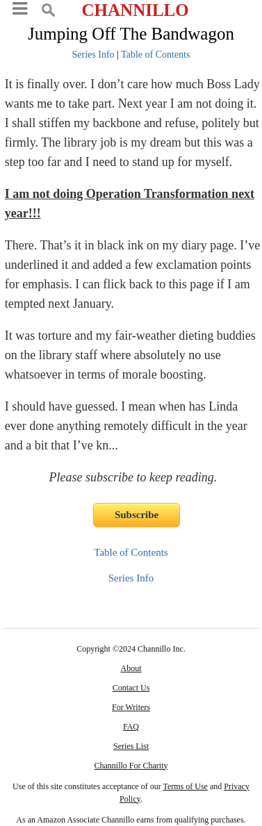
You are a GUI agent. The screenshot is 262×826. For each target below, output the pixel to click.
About (130, 668)
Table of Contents (155, 54)
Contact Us (131, 688)
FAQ (131, 727)
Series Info (93, 54)
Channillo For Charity (130, 765)
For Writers (131, 707)
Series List (131, 746)
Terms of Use (185, 786)
